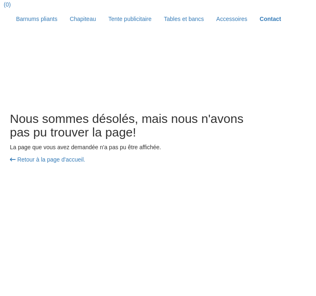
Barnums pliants (36, 19)
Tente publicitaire (129, 19)
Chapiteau (83, 19)
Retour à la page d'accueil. (47, 159)
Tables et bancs (184, 19)
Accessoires (231, 19)
